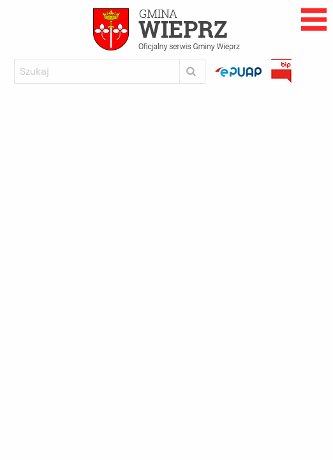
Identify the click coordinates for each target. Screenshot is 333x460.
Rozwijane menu (314, 19)
